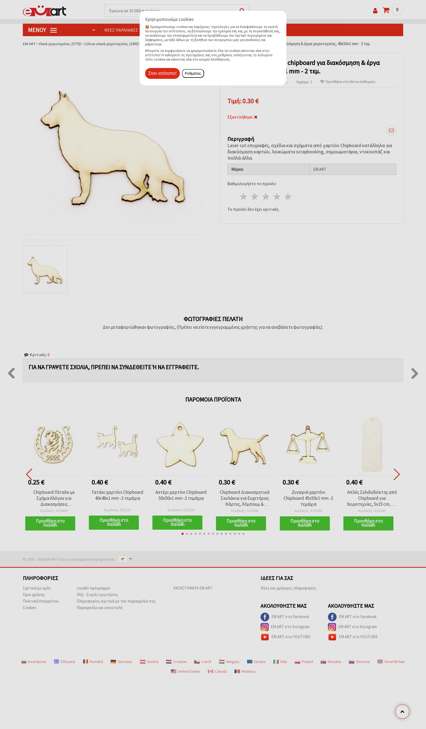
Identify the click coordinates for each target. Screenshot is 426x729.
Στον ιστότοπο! (162, 73)
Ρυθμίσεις (193, 73)
